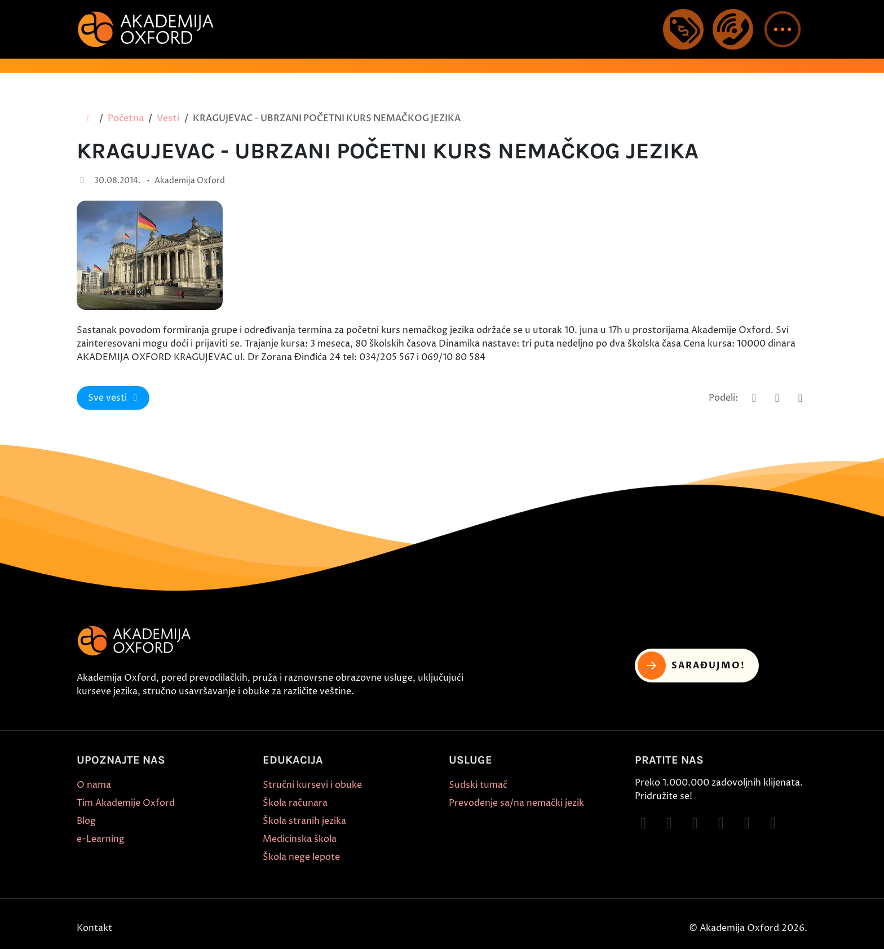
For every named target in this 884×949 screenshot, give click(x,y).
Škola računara (295, 803)
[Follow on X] (747, 823)
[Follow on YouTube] (721, 823)
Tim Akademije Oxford (126, 803)
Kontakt (94, 928)
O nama (94, 785)
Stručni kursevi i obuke (312, 785)
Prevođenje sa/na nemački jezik (516, 803)
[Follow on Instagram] (669, 823)
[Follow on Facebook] (643, 823)
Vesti (168, 118)
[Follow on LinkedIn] (772, 823)
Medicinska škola (300, 839)
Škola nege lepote (301, 857)
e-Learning (101, 839)
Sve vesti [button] (114, 398)
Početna (126, 118)
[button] (782, 29)
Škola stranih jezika (304, 821)
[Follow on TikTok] (695, 823)
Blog (86, 821)
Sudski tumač (478, 785)
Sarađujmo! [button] (691, 665)
